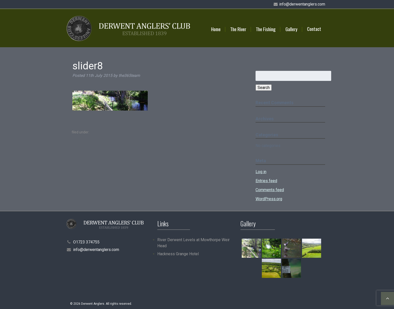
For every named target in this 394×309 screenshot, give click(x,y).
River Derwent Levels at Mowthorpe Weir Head (193, 242)
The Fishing (266, 28)
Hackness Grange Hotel (178, 253)
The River (238, 28)
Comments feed (270, 189)
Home (216, 28)
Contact (314, 28)
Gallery (291, 28)
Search (264, 87)
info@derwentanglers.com (302, 4)
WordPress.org (269, 198)
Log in (261, 171)
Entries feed (266, 180)
